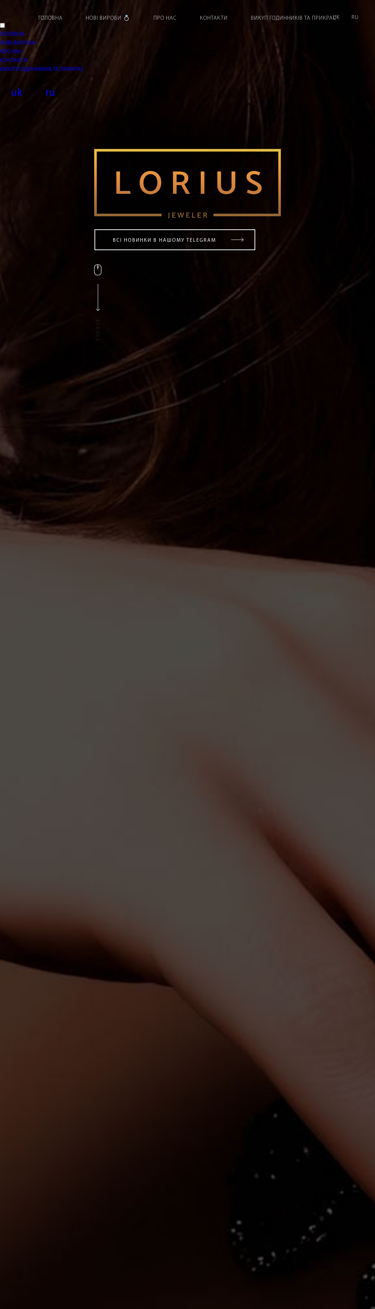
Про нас (165, 18)
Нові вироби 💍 (108, 18)
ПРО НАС (11, 52)
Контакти (214, 18)
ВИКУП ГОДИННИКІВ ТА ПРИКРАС (42, 69)
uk (336, 17)
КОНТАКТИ (13, 61)
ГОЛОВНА (12, 34)
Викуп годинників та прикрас (294, 18)
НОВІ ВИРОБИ (18, 43)
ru (355, 17)
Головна (50, 18)
